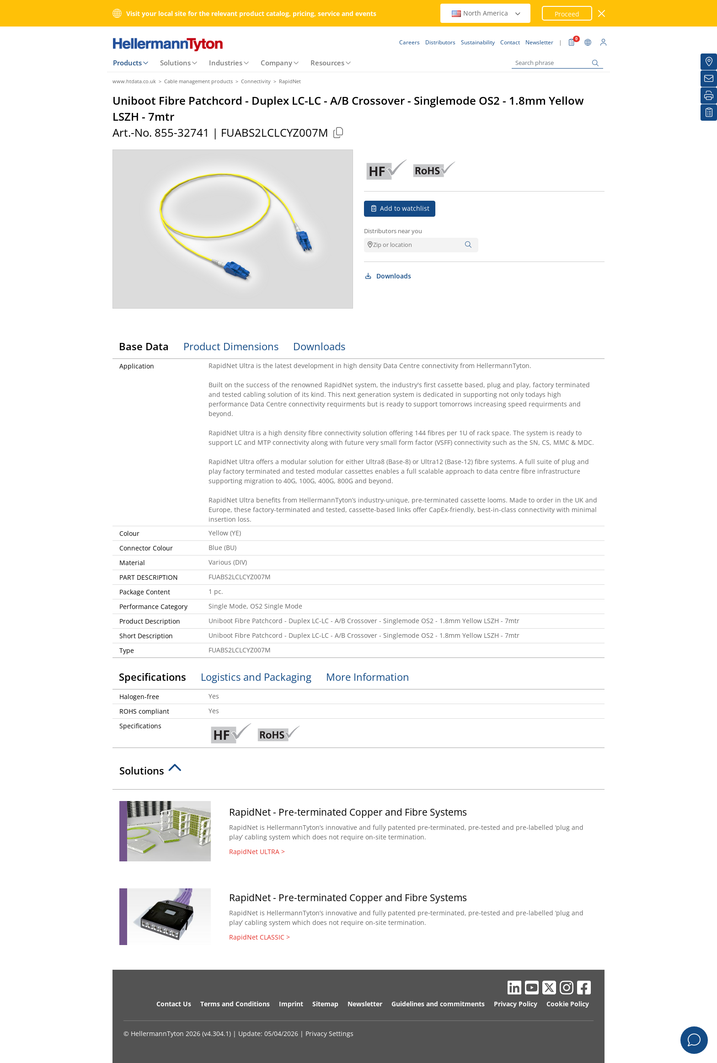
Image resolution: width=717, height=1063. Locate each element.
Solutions (175, 62)
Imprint (291, 1003)
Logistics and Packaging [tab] (256, 677)
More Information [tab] (367, 677)
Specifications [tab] (152, 677)
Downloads (387, 276)
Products (127, 62)
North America (486, 13)
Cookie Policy (567, 1003)
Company (276, 62)
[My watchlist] (709, 112)
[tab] (358, 773)
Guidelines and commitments (438, 1003)
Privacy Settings (329, 1033)
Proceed (567, 14)
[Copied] (338, 132)
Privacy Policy (515, 1003)
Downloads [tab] (319, 346)
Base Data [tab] (144, 346)
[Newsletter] (709, 78)
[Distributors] (709, 61)
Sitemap (325, 1003)
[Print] (709, 95)
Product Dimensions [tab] (230, 346)
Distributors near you (393, 231)
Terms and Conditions (235, 1003)
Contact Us (173, 1003)
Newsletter (365, 1003)
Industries (225, 62)
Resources (327, 62)
